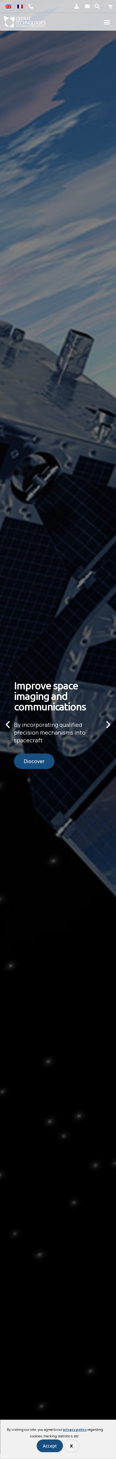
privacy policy (75, 1429)
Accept (50, 1446)
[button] (97, 6)
